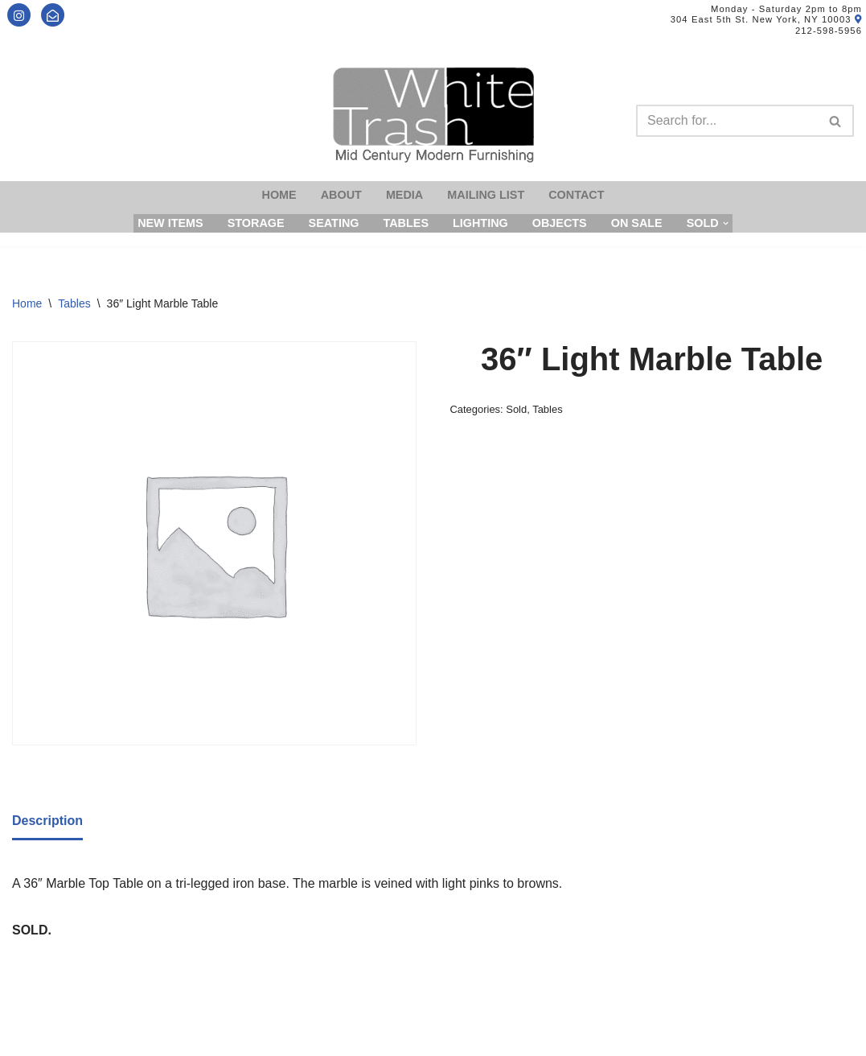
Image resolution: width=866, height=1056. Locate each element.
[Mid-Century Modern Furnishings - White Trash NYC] (433, 115)
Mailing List (485, 194)
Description (47, 820)
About (341, 194)
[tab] (47, 821)
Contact (576, 194)
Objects (559, 223)
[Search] (727, 121)
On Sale (637, 223)
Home (279, 194)
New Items (170, 223)
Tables (406, 223)
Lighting (480, 223)
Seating (334, 223)
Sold (516, 409)
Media (404, 194)
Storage (256, 223)
